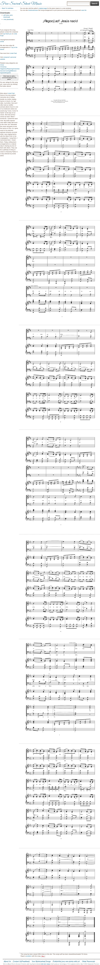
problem (28, 956)
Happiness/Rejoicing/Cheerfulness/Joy (12, 69)
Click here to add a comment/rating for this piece (9, 77)
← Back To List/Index (6, 8)
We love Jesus (45, 964)
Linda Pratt (13, 53)
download (6, 17)
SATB (2, 41)
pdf (4, 15)
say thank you (7, 34)
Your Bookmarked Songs (41, 961)
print (11, 15)
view (7, 15)
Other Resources (88, 961)
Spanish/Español (5, 73)
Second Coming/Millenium (8, 71)
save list (83, 10)
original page (43, 8)
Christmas (3, 67)
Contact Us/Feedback (21, 961)
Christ (2, 65)
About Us (7, 961)
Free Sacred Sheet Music (21, 3)
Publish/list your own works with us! (66, 961)
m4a (4, 19)
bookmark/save (33, 10)
